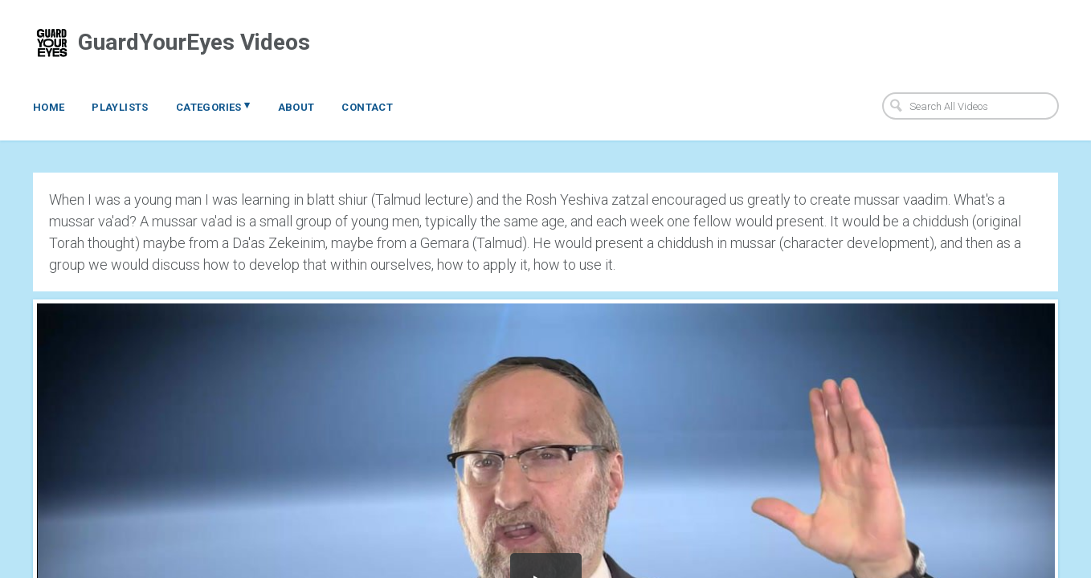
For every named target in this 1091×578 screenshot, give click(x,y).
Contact (367, 107)
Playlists (120, 107)
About (296, 107)
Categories (213, 106)
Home (49, 107)
